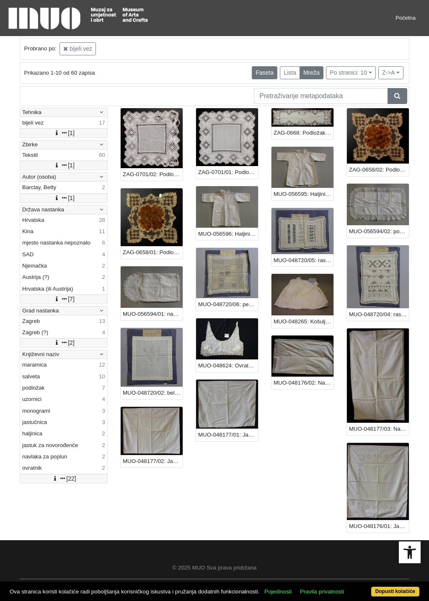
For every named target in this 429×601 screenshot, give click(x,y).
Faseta (265, 72)
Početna (405, 18)
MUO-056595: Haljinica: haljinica (303, 194)
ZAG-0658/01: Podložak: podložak (153, 252)
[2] (64, 342)
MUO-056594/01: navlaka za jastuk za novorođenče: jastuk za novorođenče (153, 314)
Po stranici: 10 (348, 72)
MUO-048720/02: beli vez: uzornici (153, 393)
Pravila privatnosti (322, 591)
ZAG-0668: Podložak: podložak (303, 133)
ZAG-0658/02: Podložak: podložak (379, 170)
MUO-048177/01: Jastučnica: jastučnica (228, 435)
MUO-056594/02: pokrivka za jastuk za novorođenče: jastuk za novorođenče (379, 231)
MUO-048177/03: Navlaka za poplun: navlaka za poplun (379, 429)
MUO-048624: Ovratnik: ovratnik (228, 365)
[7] (64, 299)
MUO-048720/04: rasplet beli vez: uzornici (379, 314)
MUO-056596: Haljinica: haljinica (228, 234)
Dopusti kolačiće (395, 591)
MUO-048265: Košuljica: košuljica (303, 321)
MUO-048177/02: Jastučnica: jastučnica (153, 461)
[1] (64, 133)
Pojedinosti (278, 591)
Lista (290, 72)
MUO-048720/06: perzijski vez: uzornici (228, 304)
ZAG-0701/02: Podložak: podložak (153, 174)
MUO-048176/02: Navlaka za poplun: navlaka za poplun (303, 383)
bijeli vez (77, 48)
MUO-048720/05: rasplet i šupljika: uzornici (303, 260)
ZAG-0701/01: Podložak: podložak (228, 172)
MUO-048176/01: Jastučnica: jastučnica (379, 526)
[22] (63, 478)
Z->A (388, 72)
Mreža (311, 72)
